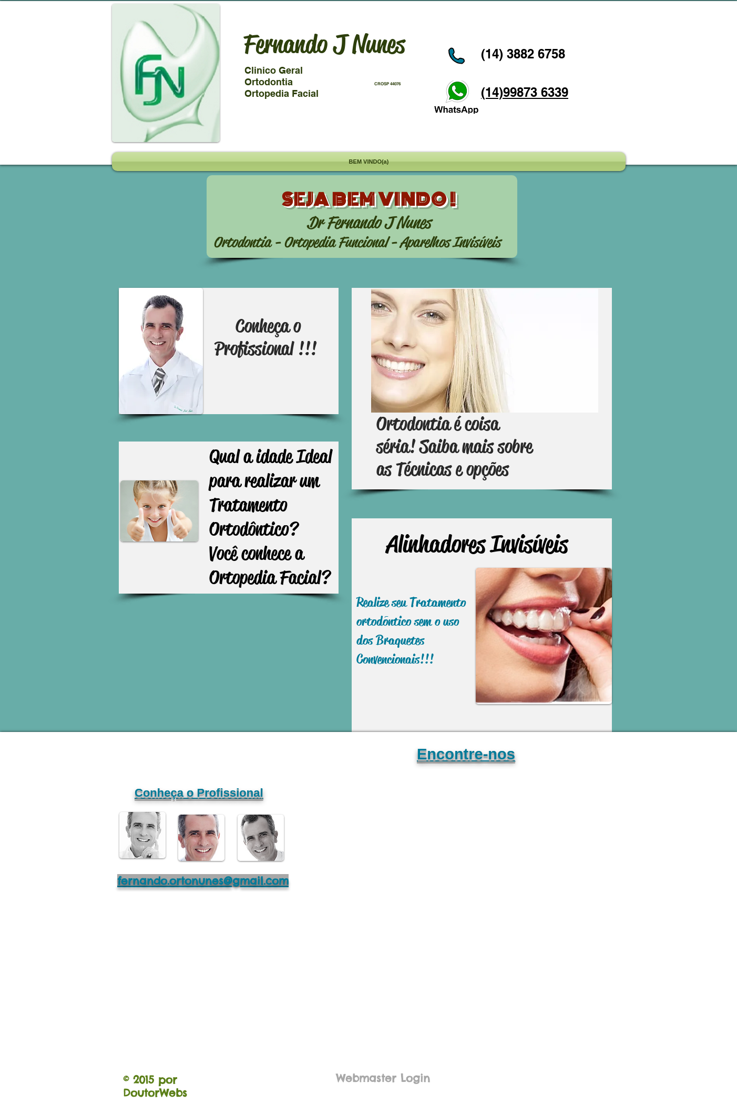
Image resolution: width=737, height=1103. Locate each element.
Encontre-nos (466, 754)
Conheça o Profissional (199, 792)
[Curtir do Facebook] (499, 17)
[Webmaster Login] (383, 1078)
